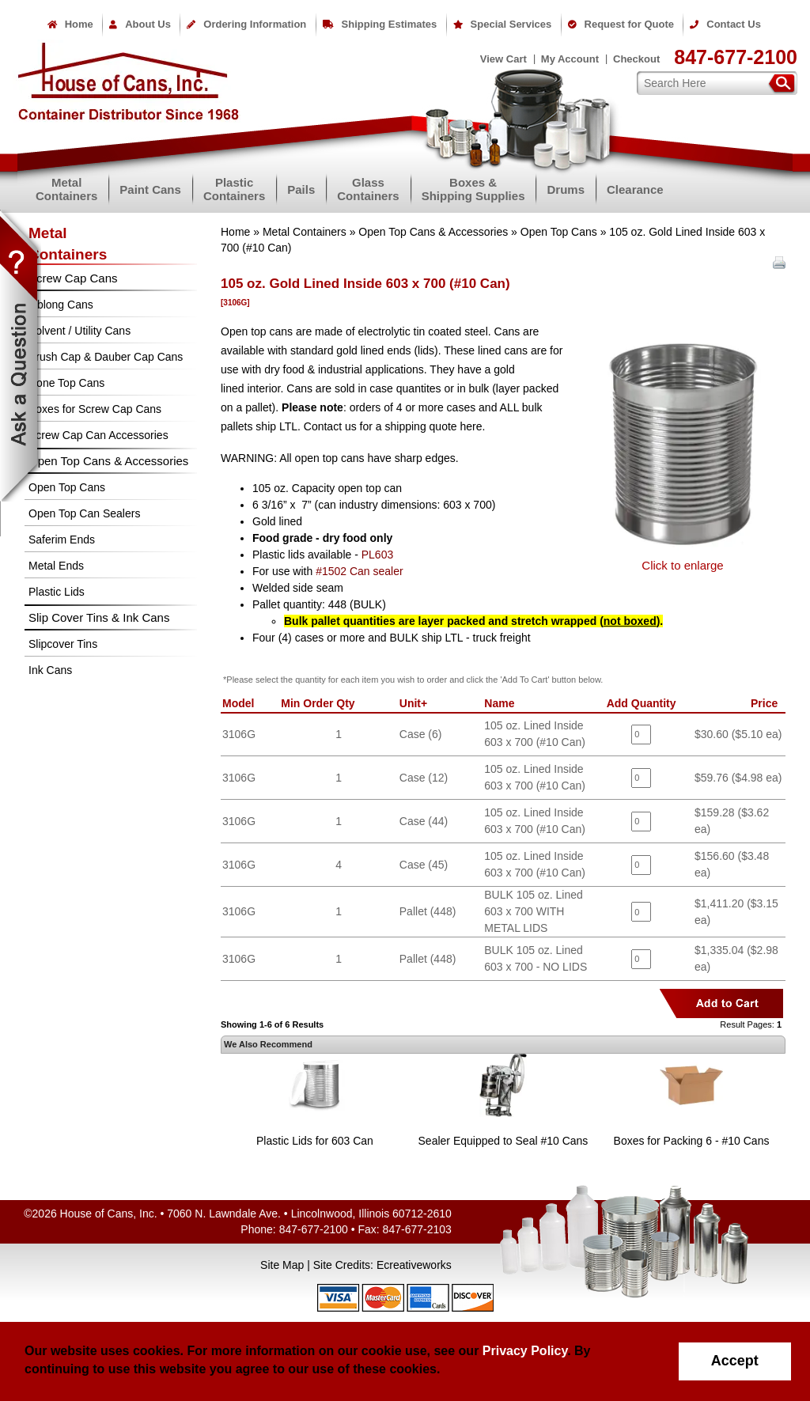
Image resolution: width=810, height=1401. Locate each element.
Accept (735, 1361)
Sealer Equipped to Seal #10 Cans (503, 1140)
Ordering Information (246, 24)
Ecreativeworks (414, 1265)
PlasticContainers (234, 189)
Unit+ (416, 703)
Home (70, 24)
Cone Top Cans (66, 383)
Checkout (636, 59)
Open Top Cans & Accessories (433, 231)
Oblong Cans (60, 304)
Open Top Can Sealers (84, 513)
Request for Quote (621, 24)
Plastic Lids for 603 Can (314, 1140)
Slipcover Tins (62, 644)
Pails (301, 189)
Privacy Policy (525, 1350)
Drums (566, 189)
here (471, 426)
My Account (570, 59)
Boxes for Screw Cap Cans (94, 409)
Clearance (635, 189)
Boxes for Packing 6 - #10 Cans (692, 1140)
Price (767, 703)
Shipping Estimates (380, 24)
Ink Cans (50, 670)
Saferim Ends (61, 539)
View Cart (503, 59)
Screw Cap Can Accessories (98, 435)
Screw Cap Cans (73, 278)
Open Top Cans (558, 231)
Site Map (282, 1265)
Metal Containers (304, 231)
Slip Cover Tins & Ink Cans (98, 617)
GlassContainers (368, 189)
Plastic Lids (56, 591)
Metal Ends (56, 565)
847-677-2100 (735, 57)
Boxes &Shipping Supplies (473, 189)
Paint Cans (150, 189)
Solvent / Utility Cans (79, 330)
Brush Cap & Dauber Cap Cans (105, 356)
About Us (140, 24)
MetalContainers (66, 189)
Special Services (502, 24)
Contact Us (725, 24)
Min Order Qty (321, 703)
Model (241, 703)
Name (502, 703)
